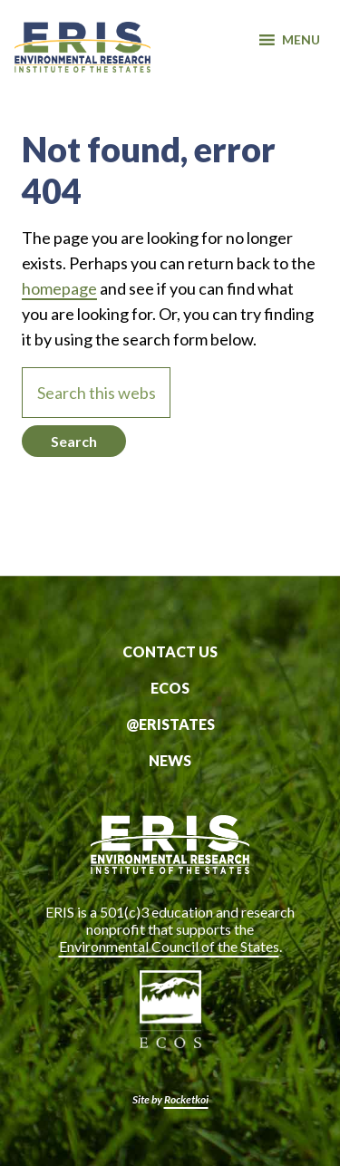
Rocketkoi (186, 1099)
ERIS (83, 57)
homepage (59, 288)
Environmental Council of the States (169, 946)
